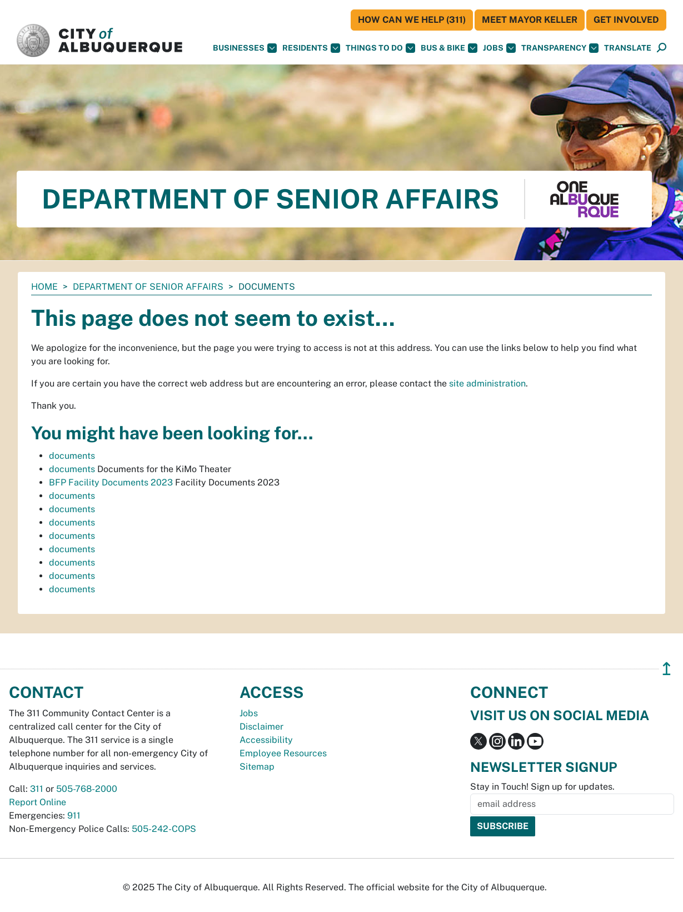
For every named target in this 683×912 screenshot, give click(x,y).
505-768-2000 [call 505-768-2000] (86, 789)
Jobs (499, 48)
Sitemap (257, 766)
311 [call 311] (36, 789)
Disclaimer (261, 726)
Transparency (560, 48)
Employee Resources (283, 753)
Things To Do (380, 48)
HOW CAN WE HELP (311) (412, 19)
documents (72, 455)
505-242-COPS (164, 829)
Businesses (245, 48)
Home (44, 286)
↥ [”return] (666, 668)
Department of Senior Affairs (148, 286)
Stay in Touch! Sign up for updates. (542, 786)
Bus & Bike (449, 48)
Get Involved (626, 19)
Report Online (37, 802)
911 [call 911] (74, 815)
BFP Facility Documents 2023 (111, 482)
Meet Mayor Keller (529, 19)
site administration (487, 383)
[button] (627, 48)
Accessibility (266, 740)
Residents (311, 48)
